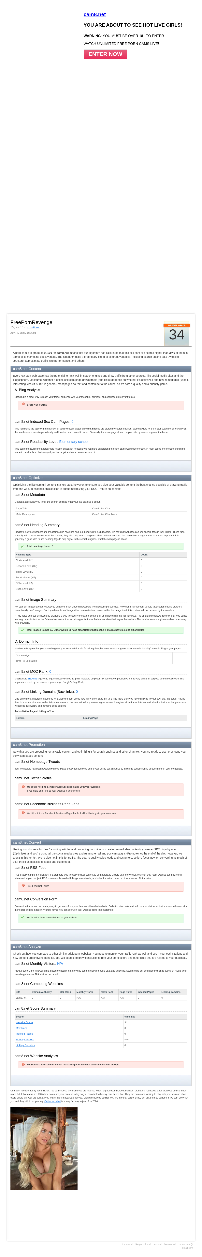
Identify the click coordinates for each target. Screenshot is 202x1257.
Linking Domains (25, 1045)
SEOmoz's (33, 678)
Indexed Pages (24, 1033)
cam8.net (33, 327)
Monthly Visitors (25, 1039)
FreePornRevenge (31, 322)
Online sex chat (52, 1101)
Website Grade (24, 1022)
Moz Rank (21, 1028)
